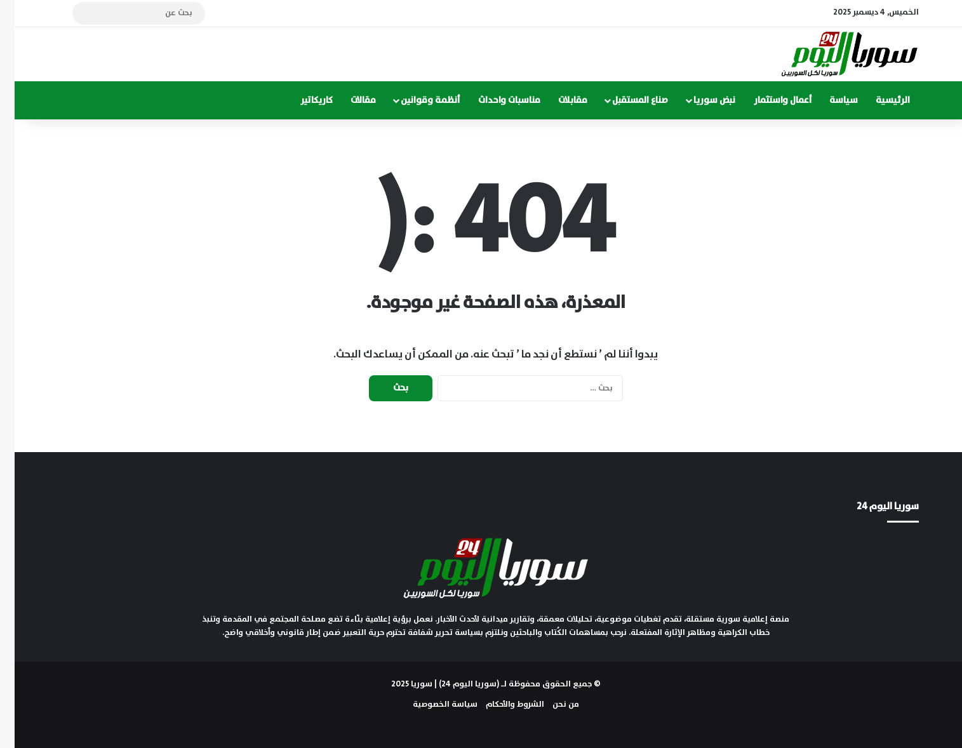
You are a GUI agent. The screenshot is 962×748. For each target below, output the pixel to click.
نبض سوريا (700, 100)
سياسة (829, 100)
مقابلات (558, 100)
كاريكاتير (302, 100)
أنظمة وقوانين (415, 100)
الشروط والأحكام (500, 704)
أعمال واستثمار (768, 100)
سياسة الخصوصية (430, 704)
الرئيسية (878, 100)
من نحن (551, 704)
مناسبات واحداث (495, 100)
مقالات (348, 100)
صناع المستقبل (625, 100)
